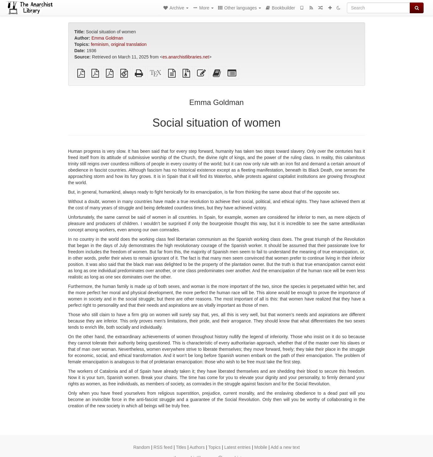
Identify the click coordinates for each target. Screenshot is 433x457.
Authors (197, 447)
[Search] (378, 8)
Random (141, 447)
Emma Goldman (107, 38)
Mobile (260, 447)
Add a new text (285, 447)
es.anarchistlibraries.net (185, 56)
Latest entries (237, 447)
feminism (99, 44)
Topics (214, 447)
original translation (129, 44)
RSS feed (163, 447)
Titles (181, 447)
